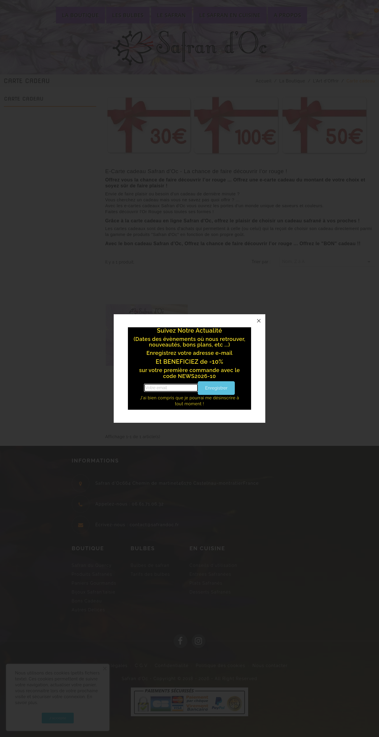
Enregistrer (216, 388)
